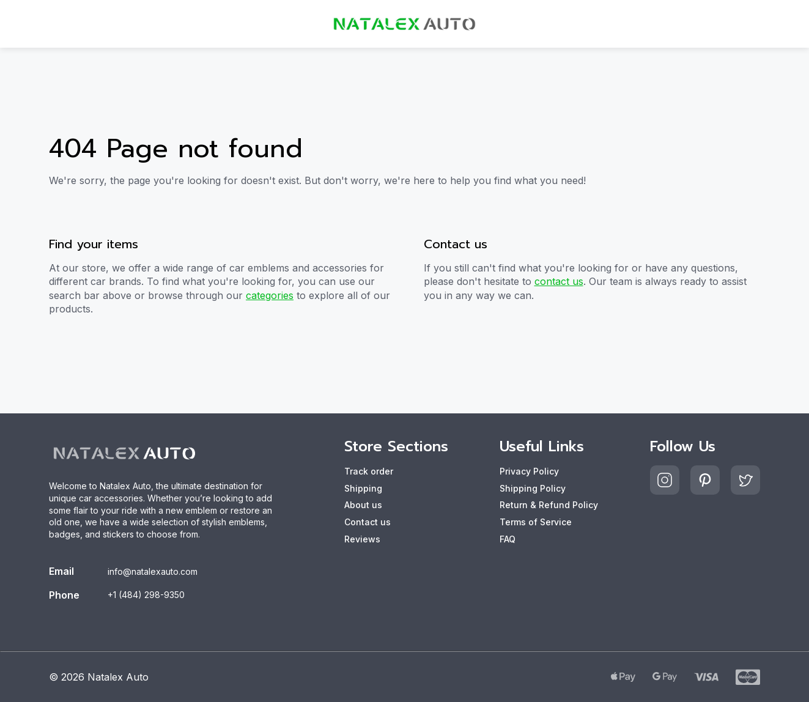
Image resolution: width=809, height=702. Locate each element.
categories (270, 295)
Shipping (363, 488)
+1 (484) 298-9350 (146, 594)
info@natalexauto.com (153, 571)
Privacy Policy (529, 471)
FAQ (507, 539)
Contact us (367, 522)
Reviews (362, 539)
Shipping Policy (533, 488)
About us (363, 505)
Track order (368, 471)
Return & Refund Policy (549, 505)
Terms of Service (536, 522)
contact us (558, 281)
